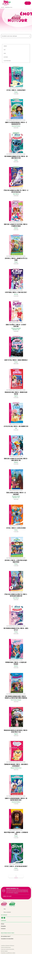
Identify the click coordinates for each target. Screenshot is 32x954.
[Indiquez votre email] (14, 896)
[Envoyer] (28, 896)
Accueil (2, 7)
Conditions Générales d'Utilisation (7, 945)
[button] (16, 36)
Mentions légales (4, 951)
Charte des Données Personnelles (7, 949)
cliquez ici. (16, 892)
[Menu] (28, 3)
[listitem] (2, 918)
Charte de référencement (6, 947)
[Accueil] (6, 3)
